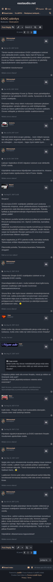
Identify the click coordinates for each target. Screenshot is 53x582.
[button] (24, 32)
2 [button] (31, 32)
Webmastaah (10, 38)
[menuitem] (7, 9)
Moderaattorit (14, 22)
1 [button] (27, 32)
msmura (12, 123)
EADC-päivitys (10, 18)
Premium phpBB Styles (34, 575)
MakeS (11, 185)
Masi (10, 396)
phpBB (19, 572)
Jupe (9, 315)
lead (20, 344)
